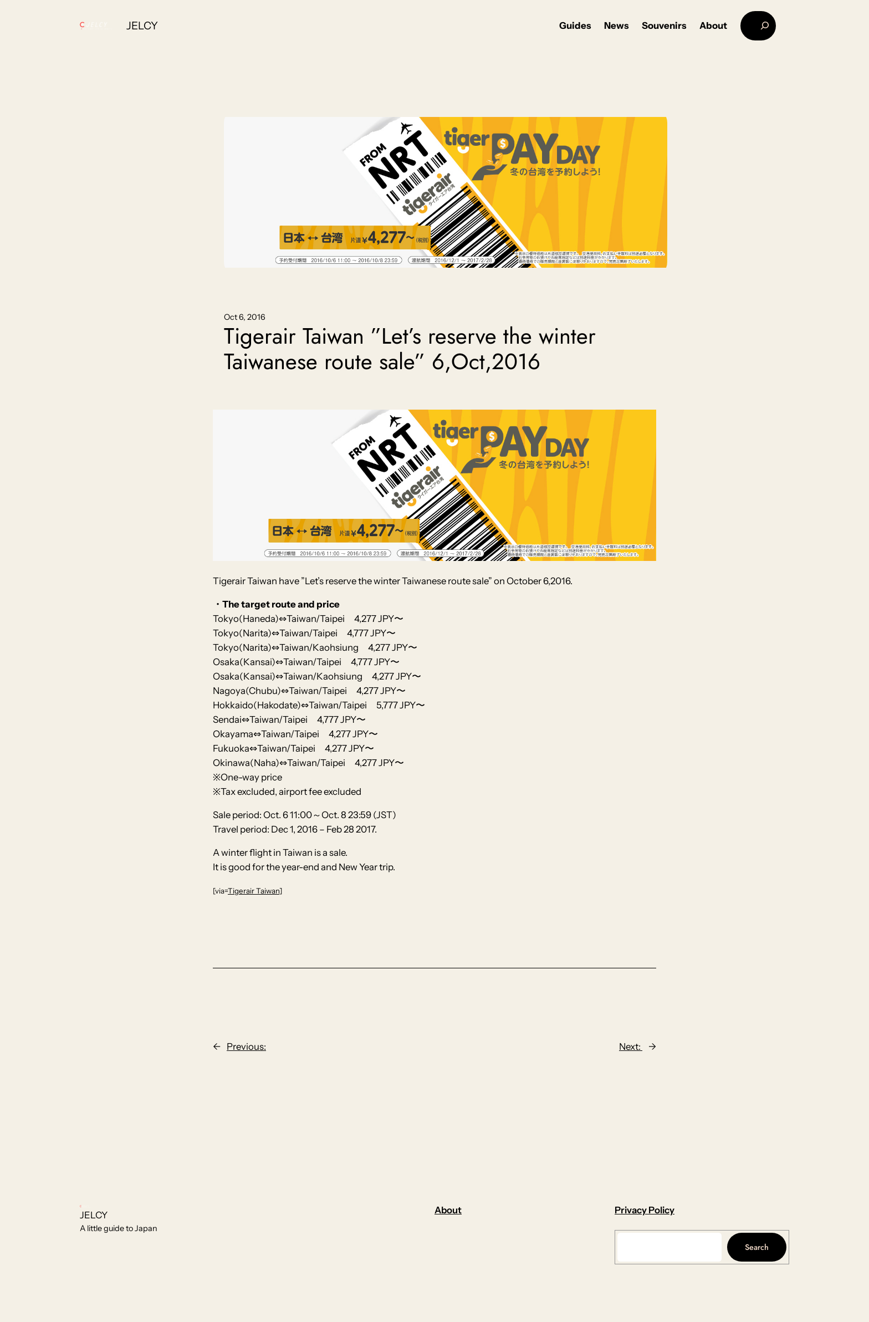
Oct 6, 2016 (244, 317)
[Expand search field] (758, 25)
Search (757, 1247)
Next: (630, 1046)
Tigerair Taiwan (253, 890)
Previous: (246, 1046)
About (448, 1210)
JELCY (142, 25)
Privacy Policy (644, 1210)
